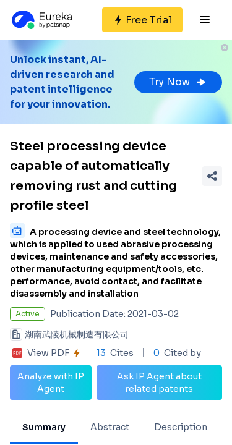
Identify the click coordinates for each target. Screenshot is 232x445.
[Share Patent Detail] (212, 176)
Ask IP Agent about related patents (159, 382)
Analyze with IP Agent (50, 382)
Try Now (178, 81)
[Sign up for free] (142, 19)
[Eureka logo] (41, 20)
